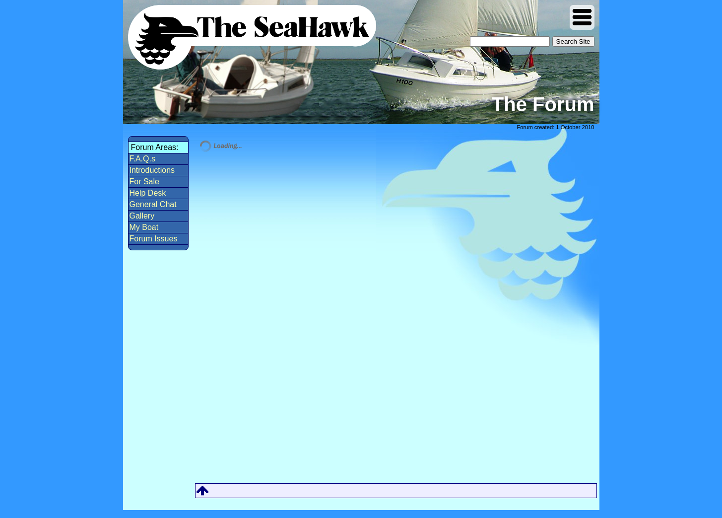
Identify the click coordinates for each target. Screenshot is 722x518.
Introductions (152, 170)
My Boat (144, 227)
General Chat (153, 204)
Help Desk (148, 193)
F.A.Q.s (142, 158)
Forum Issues (154, 238)
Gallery (142, 216)
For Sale (144, 181)
